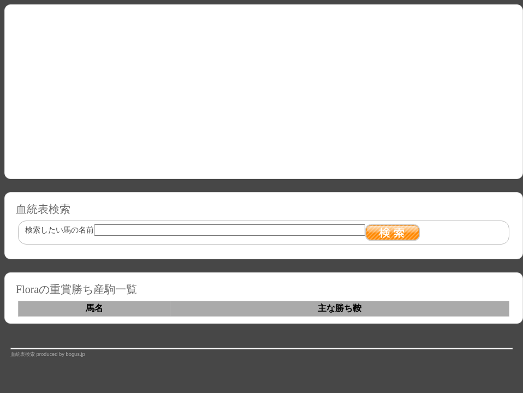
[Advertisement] (263, 87)
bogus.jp (75, 354)
